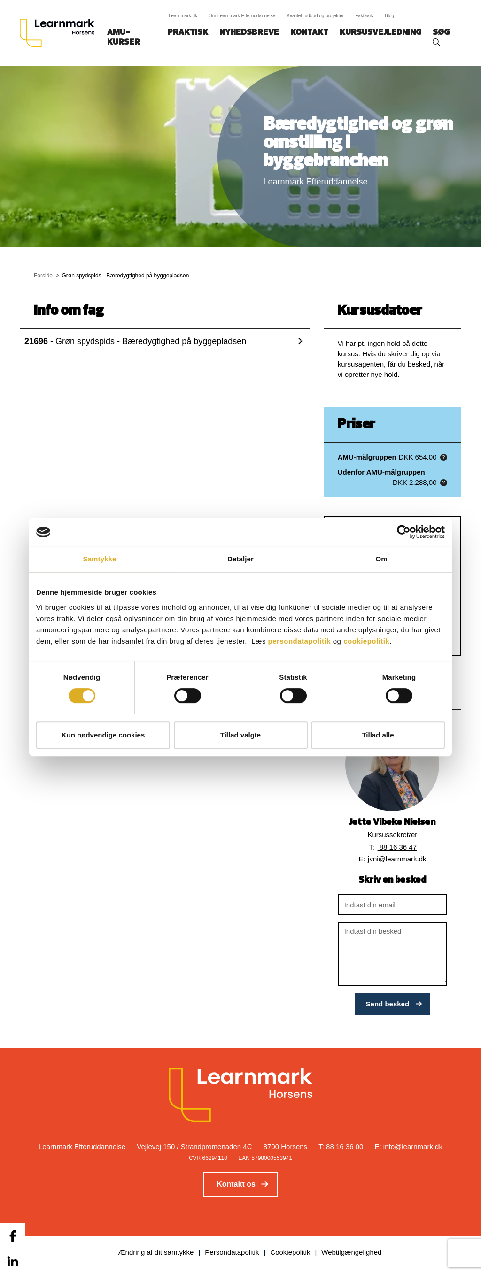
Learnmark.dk (183, 15)
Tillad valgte (240, 735)
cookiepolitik (366, 641)
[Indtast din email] (392, 904)
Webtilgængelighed (351, 1252)
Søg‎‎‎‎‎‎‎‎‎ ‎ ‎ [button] (442, 32)
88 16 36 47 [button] (397, 847)
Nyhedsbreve (249, 32)
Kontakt (309, 32)
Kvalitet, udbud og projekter (315, 15)
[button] (443, 457)
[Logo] (60, 33)
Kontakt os (236, 1184)
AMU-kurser (123, 37)
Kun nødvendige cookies (103, 735)
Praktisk (187, 32)
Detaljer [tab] (240, 559)
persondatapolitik (299, 641)
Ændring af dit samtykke (156, 1252)
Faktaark (364, 15)
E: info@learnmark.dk (408, 1147)
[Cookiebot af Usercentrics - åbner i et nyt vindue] (404, 532)
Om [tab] (381, 559)
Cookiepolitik (290, 1252)
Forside (43, 275)
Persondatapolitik (232, 1252)
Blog (389, 15)
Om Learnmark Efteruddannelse (242, 15)
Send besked (388, 1004)
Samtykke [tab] (99, 559)
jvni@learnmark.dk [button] (397, 859)
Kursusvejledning (380, 32)
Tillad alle (378, 735)
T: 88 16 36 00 (340, 1147)
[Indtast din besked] (392, 954)
